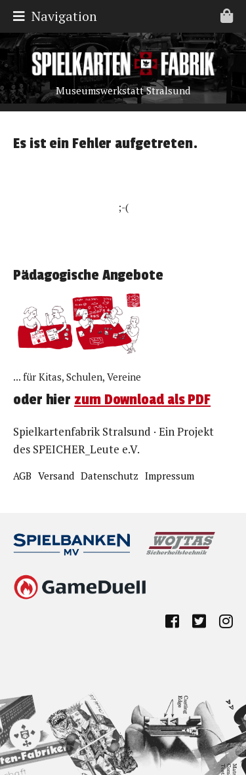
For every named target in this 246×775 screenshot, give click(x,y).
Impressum (169, 475)
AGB (22, 475)
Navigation (126, 16)
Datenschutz (109, 475)
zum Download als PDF (142, 399)
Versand (56, 475)
